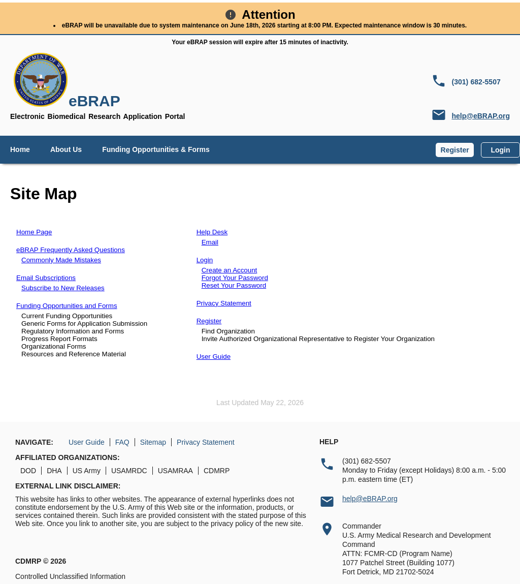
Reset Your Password (234, 285)
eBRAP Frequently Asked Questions (70, 250)
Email (210, 242)
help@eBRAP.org (480, 116)
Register (455, 150)
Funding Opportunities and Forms (66, 306)
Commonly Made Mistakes (61, 260)
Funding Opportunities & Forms (156, 149)
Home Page (34, 232)
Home (20, 149)
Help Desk (212, 232)
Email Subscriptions (46, 278)
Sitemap (153, 442)
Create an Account (229, 270)
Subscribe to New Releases (63, 288)
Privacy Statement (224, 303)
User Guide (214, 356)
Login (500, 150)
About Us (66, 149)
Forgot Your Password (235, 278)
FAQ (122, 442)
